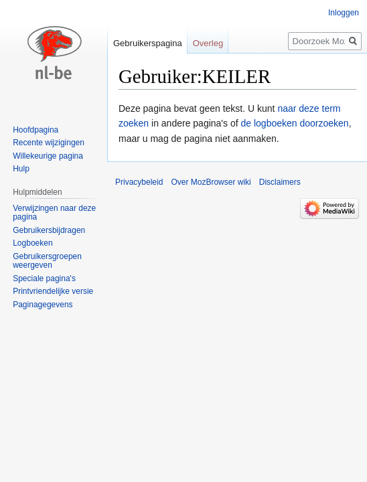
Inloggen (343, 12)
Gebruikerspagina (147, 43)
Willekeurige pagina (48, 156)
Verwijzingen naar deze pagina (54, 213)
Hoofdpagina (35, 130)
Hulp (21, 168)
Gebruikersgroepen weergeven (47, 261)
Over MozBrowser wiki (210, 182)
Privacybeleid (139, 182)
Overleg (208, 43)
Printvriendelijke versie (53, 291)
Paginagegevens (42, 304)
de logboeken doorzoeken (294, 123)
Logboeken (32, 243)
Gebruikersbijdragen (49, 230)
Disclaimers (280, 182)
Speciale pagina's (44, 278)
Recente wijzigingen (48, 142)
